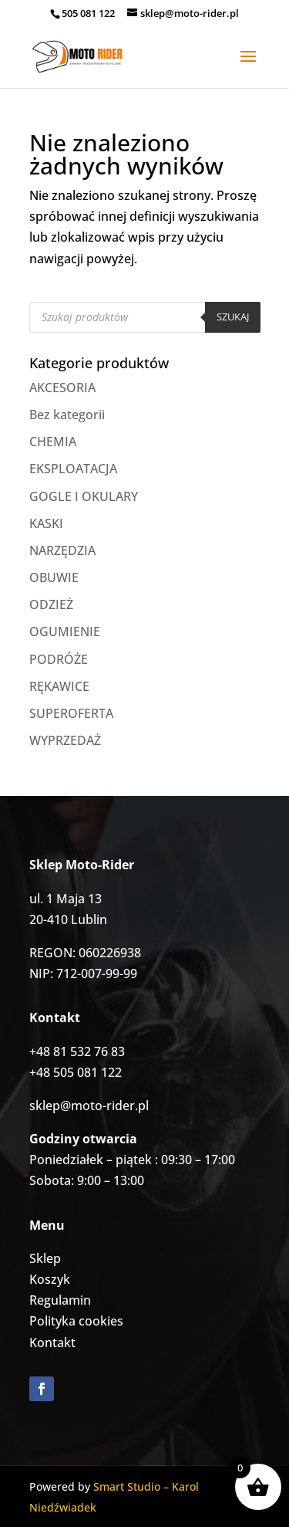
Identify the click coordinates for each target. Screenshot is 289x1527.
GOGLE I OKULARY (83, 496)
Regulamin (60, 1300)
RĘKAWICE (59, 686)
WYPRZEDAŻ (65, 740)
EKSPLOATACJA (73, 468)
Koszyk (49, 1279)
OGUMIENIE (64, 631)
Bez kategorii (67, 414)
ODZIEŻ (51, 604)
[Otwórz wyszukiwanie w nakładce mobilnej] (144, 317)
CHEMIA (52, 441)
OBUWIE (54, 577)
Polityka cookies (76, 1320)
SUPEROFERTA (71, 713)
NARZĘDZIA (62, 550)
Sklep (45, 1258)
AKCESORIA (62, 387)
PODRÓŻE (58, 659)
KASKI (46, 523)
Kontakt (52, 1342)
